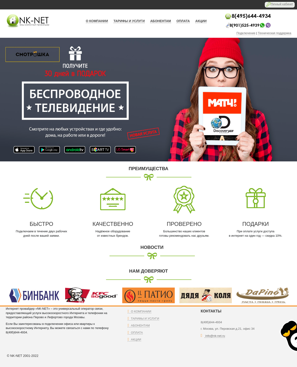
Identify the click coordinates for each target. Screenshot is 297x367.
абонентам (160, 21)
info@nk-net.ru (214, 336)
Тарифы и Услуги (143, 318)
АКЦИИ (201, 21)
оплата (183, 21)
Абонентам (139, 325)
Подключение (245, 33)
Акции (134, 339)
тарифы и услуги (129, 21)
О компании (97, 21)
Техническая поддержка (274, 33)
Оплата (135, 332)
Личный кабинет (282, 4)
